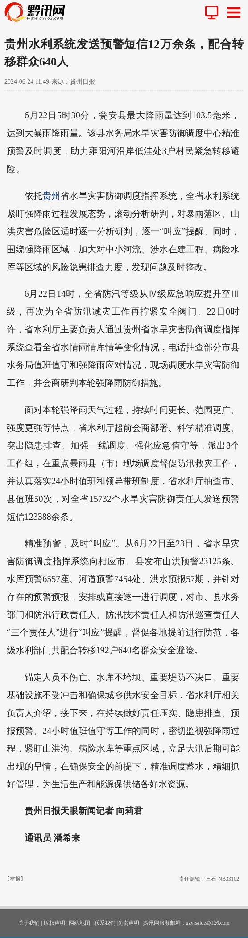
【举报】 (15, 879)
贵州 (51, 196)
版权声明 (54, 923)
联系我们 (105, 923)
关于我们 (29, 923)
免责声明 (128, 923)
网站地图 (79, 923)
